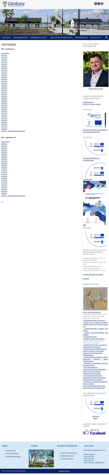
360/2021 (4, 146)
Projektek (94, 38)
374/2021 (4, 176)
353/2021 (4, 118)
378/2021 (4, 185)
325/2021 (4, 57)
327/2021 (4, 62)
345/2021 (4, 101)
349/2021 (4, 109)
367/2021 (4, 161)
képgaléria (86, 278)
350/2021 (4, 111)
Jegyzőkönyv (5, 142)
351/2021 (4, 114)
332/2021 (4, 73)
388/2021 (4, 193)
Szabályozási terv (88, 102)
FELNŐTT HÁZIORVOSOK (68, 453)
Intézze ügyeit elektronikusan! (92, 312)
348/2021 (4, 107)
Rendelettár (11, 451)
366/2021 (4, 159)
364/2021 (4, 155)
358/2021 (4, 129)
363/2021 (4, 152)
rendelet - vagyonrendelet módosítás (13, 131)
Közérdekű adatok (38, 38)
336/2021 (4, 81)
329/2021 (4, 66)
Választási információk (60, 38)
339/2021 (4, 88)
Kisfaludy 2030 (87, 179)
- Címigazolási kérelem (90, 337)
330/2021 (4, 68)
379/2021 (4, 187)
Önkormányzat (19, 38)
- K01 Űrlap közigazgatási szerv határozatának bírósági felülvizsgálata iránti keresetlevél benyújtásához (94, 378)
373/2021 (4, 174)
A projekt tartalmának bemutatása (93, 274)
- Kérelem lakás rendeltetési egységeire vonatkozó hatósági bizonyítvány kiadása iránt (95, 324)
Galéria (95, 418)
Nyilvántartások (12, 454)
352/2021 (4, 116)
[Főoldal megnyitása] (95, 3)
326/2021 (4, 60)
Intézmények (81, 38)
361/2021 (4, 148)
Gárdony (6, 38)
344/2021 (4, 98)
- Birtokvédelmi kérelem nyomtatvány (94, 320)
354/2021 (4, 120)
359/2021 (4, 144)
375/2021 (4, 178)
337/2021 (4, 83)
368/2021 (4, 163)
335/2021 (4, 79)
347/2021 (4, 105)
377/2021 (4, 183)
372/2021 (4, 172)
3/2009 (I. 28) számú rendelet (92, 104)
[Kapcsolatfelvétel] (98, 3)
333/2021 (4, 75)
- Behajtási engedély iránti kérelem (93, 339)
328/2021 (4, 64)
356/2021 (4, 124)
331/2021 (4, 70)
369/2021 (4, 165)
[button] (106, 37)
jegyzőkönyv (5, 53)
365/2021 (4, 157)
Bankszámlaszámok (13, 457)
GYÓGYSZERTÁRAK (67, 459)
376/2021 (4, 180)
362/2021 (4, 150)
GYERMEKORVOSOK (67, 456)
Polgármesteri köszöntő (96, 89)
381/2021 (4, 191)
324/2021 (4, 55)
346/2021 (4, 103)
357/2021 (4, 127)
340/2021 (4, 90)
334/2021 (4, 77)
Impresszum (64, 471)
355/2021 (4, 122)
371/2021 (4, 170)
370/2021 (4, 168)
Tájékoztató (95, 416)
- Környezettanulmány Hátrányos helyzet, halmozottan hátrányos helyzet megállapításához (95, 359)
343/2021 (4, 96)
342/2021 (4, 94)
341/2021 (4, 92)
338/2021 (4, 86)
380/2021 (4, 189)
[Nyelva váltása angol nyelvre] (102, 3)
